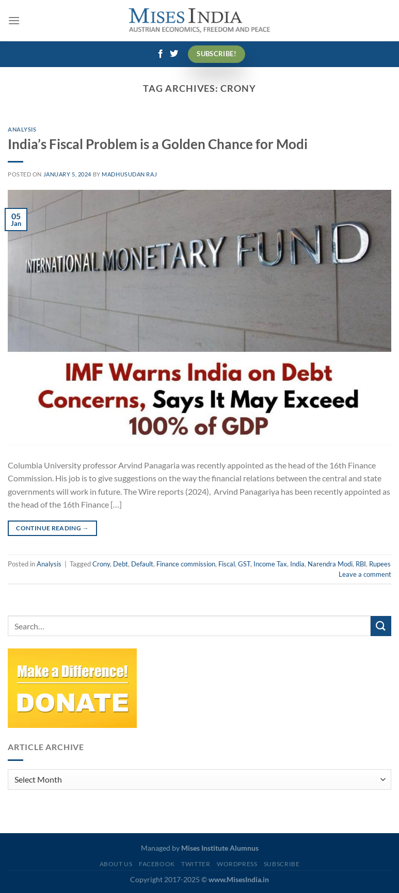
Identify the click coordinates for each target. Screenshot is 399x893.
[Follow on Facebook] (160, 54)
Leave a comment (365, 574)
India (297, 564)
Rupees (380, 564)
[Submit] (381, 626)
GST (244, 564)
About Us (116, 864)
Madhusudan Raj (129, 174)
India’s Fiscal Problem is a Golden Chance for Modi (158, 144)
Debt (120, 564)
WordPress (237, 864)
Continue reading (52, 528)
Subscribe (282, 864)
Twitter (195, 864)
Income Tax (270, 564)
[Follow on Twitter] (174, 54)
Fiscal (226, 564)
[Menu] (14, 20)
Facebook (157, 864)
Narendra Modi (330, 564)
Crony (101, 564)
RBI (361, 564)
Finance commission (185, 564)
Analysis (22, 129)
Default (142, 564)
